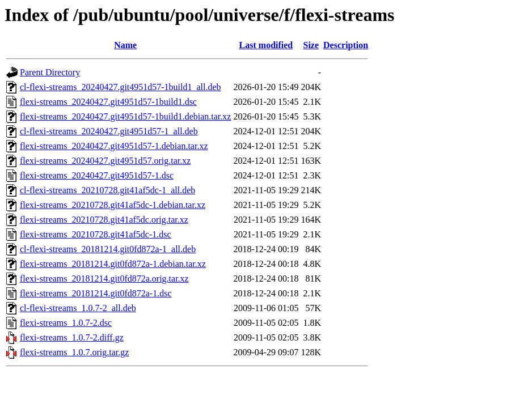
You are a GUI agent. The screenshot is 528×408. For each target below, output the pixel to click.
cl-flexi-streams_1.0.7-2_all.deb (78, 308)
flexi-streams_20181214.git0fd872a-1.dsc (96, 293)
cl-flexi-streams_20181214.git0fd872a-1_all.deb (108, 249)
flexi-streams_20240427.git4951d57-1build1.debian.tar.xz (125, 116)
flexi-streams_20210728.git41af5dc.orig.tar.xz (104, 219)
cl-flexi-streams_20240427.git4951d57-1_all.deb (109, 131)
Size (311, 45)
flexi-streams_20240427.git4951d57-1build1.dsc (108, 102)
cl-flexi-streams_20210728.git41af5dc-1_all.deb (107, 190)
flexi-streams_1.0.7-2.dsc (66, 323)
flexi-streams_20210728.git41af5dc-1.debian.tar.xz (112, 205)
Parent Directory (50, 72)
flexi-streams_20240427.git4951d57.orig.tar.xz (105, 160)
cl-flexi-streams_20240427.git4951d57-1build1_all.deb (120, 87)
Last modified (266, 45)
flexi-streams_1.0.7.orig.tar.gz (74, 352)
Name (125, 45)
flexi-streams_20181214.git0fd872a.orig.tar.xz (104, 278)
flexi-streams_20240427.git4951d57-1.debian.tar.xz (114, 146)
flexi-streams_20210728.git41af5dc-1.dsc (95, 234)
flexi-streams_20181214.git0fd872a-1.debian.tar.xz (113, 264)
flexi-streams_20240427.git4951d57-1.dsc (97, 175)
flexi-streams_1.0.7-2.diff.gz (72, 337)
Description (345, 45)
